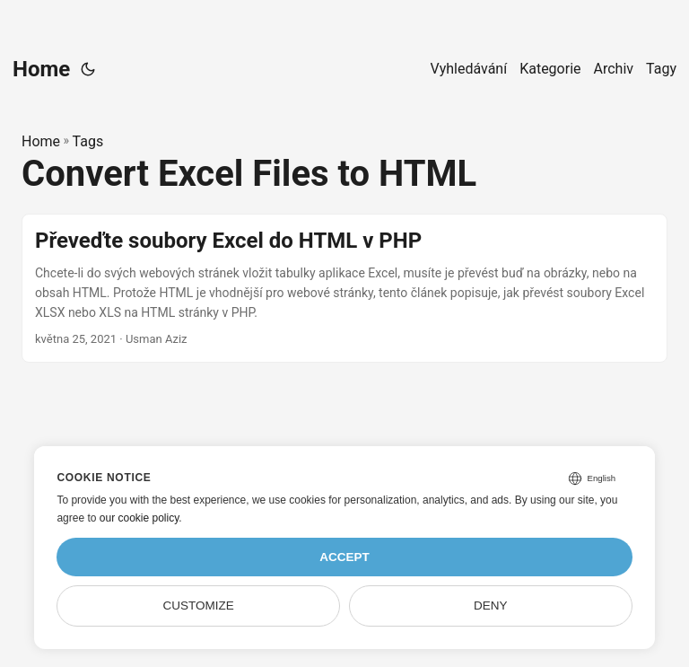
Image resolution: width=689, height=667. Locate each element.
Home (41, 69)
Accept (344, 557)
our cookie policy (139, 518)
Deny (491, 605)
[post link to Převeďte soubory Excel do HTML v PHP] (344, 288)
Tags (88, 141)
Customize (198, 605)
